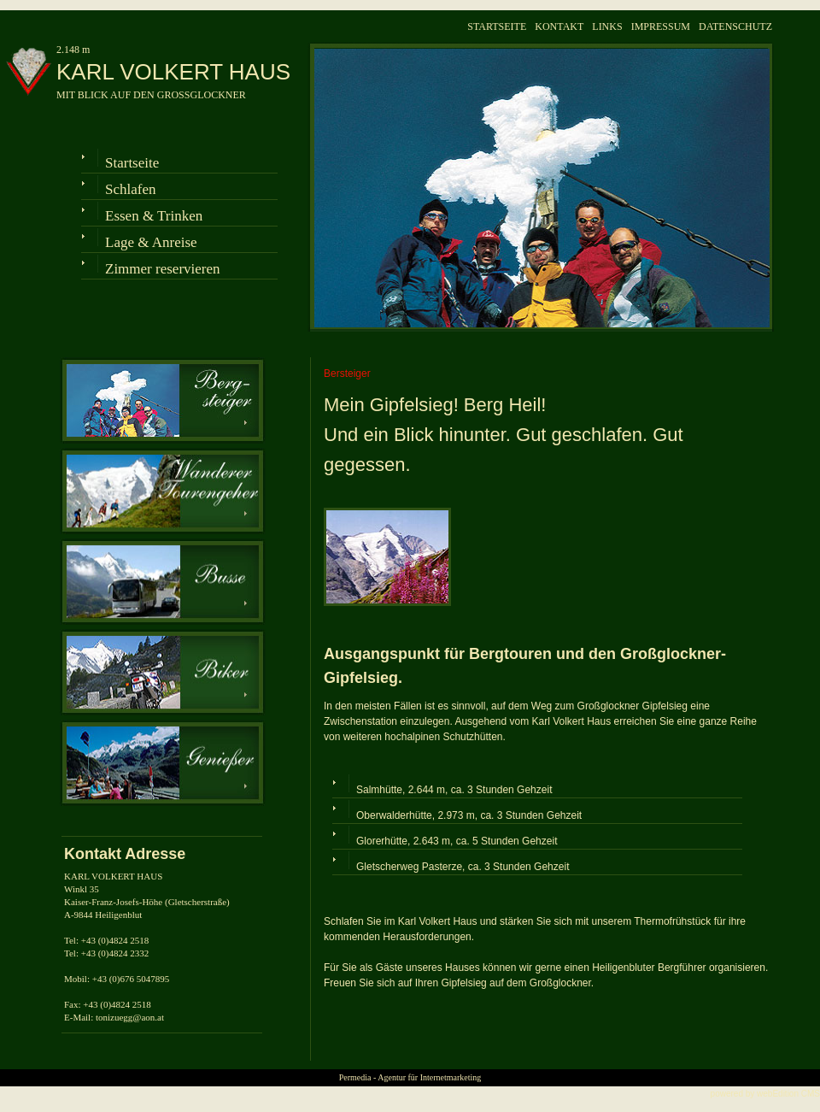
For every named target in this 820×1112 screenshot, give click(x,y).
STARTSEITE (496, 26)
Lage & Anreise (151, 242)
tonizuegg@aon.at (130, 1017)
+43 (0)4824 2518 (115, 940)
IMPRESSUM (660, 26)
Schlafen (130, 189)
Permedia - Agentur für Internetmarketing (410, 1077)
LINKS (607, 26)
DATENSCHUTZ (735, 26)
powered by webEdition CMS (765, 1093)
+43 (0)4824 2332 (115, 953)
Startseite (132, 163)
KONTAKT (559, 26)
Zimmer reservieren (162, 269)
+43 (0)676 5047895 (131, 979)
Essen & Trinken (153, 216)
